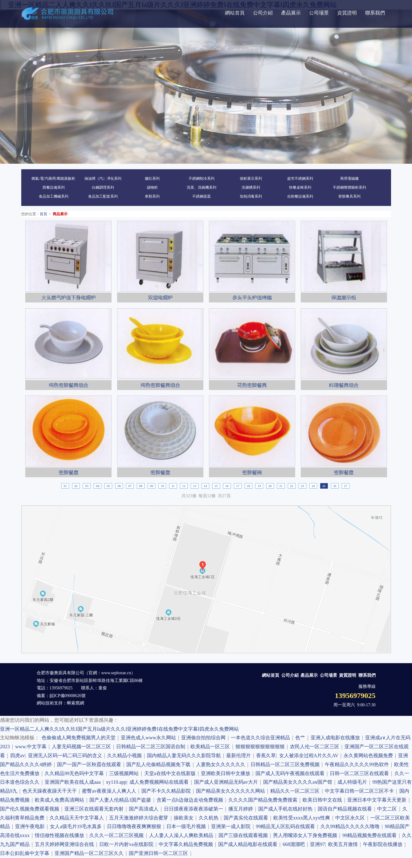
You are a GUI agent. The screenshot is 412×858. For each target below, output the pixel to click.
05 (108, 486)
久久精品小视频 (125, 755)
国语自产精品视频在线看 (346, 808)
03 (86, 486)
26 (335, 486)
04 (97, 486)
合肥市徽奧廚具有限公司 (60, 673)
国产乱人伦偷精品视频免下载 (159, 764)
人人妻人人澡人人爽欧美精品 (182, 835)
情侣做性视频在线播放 (60, 835)
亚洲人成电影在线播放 (336, 737)
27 (345, 486)
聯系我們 (375, 12)
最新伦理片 (239, 755)
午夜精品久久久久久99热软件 (358, 764)
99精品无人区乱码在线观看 (286, 826)
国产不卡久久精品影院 (167, 791)
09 (151, 486)
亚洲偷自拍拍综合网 (204, 737)
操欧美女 (185, 817)
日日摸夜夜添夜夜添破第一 (194, 808)
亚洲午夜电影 (31, 826)
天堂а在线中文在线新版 (171, 773)
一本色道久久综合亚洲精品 (261, 737)
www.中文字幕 (32, 746)
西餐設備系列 (54, 187)
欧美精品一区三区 (211, 746)
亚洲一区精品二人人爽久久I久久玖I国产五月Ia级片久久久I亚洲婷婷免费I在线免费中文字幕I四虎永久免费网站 (119, 729)
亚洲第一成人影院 (232, 826)
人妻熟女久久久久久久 (221, 764)
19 (259, 486)
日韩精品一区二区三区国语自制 (151, 746)
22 (291, 486)
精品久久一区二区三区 (296, 791)
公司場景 (319, 12)
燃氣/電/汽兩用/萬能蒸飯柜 (53, 178)
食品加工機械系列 (53, 196)
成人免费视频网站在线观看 (160, 782)
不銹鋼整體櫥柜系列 (349, 187)
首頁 (43, 214)
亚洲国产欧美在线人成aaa (74, 782)
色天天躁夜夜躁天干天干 (50, 791)
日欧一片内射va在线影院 (127, 844)
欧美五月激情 (344, 844)
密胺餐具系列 (349, 196)
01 (65, 486)
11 (172, 486)
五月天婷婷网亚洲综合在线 (65, 844)
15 (216, 486)
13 (194, 486)
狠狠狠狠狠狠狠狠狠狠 (261, 746)
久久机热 (210, 817)
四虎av (17, 755)
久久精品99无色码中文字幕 (75, 773)
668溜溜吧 (295, 844)
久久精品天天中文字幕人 (78, 817)
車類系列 (152, 196)
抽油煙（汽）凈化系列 (102, 178)
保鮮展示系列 (251, 178)
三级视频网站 (125, 773)
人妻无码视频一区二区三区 (82, 746)
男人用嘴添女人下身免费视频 (306, 835)
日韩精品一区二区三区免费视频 (286, 764)
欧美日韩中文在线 (323, 800)
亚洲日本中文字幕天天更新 (378, 800)
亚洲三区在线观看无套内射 (95, 808)
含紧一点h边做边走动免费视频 (191, 800)
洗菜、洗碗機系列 (201, 187)
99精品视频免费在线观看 (370, 835)
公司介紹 (263, 12)
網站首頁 (235, 12)
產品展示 (291, 12)
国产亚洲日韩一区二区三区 (159, 853)
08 (140, 486)
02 (76, 486)
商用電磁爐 (349, 178)
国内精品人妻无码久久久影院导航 (185, 755)
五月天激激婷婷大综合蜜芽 (139, 817)
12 (184, 486)
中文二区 (388, 808)
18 (248, 486)
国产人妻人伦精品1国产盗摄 (121, 800)
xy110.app (116, 782)
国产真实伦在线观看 (247, 817)
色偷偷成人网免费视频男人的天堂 (80, 737)
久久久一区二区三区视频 (117, 835)
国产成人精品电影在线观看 (248, 844)
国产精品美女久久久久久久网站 (231, 791)
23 (302, 486)
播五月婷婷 (241, 808)
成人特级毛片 (353, 782)
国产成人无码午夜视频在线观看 (291, 773)
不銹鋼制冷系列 (201, 178)
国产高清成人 (145, 808)
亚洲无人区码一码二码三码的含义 (66, 755)
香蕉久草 (266, 755)
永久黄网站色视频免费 (369, 755)
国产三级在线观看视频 (244, 835)
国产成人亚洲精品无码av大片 (227, 782)
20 (270, 486)
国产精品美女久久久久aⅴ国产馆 (298, 782)
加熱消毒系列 (251, 196)
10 (162, 486)
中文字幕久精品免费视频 (187, 844)
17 (237, 486)
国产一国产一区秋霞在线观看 (90, 764)
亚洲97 (317, 844)
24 (313, 486)
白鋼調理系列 (103, 187)
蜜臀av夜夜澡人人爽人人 (110, 791)
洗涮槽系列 (251, 187)
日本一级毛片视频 (187, 826)
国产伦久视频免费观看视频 (30, 808)
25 (324, 486)
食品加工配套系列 (103, 196)
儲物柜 (152, 187)
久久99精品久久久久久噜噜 (351, 826)
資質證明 (347, 12)
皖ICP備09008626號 (68, 695)
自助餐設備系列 (300, 196)
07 (130, 486)
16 (227, 486)
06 (119, 486)
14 (205, 486)
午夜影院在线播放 (384, 844)
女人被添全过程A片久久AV (310, 755)
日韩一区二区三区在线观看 (360, 773)
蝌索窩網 (75, 703)
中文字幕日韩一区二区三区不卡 (360, 791)
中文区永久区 (351, 817)
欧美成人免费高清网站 (60, 800)
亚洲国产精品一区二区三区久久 (90, 853)
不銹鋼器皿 (201, 196)
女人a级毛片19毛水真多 (77, 826)
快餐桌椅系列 (300, 187)
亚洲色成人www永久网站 (149, 737)
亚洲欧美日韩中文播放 (226, 773)
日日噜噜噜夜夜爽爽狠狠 (135, 826)
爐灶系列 (152, 178)
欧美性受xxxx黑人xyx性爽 (302, 817)
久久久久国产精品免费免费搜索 (264, 800)
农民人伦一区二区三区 (315, 746)
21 (281, 486)
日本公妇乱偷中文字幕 (25, 853)
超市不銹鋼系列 (300, 178)
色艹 (301, 737)
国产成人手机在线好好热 (286, 808)
